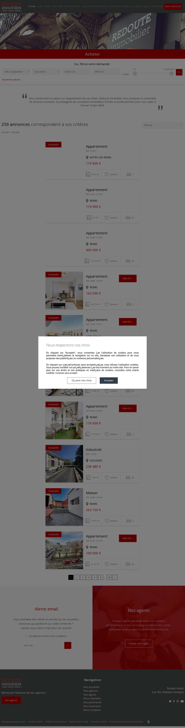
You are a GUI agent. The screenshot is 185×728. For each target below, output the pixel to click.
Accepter (108, 380)
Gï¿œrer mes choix (82, 380)
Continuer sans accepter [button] (66, 373)
